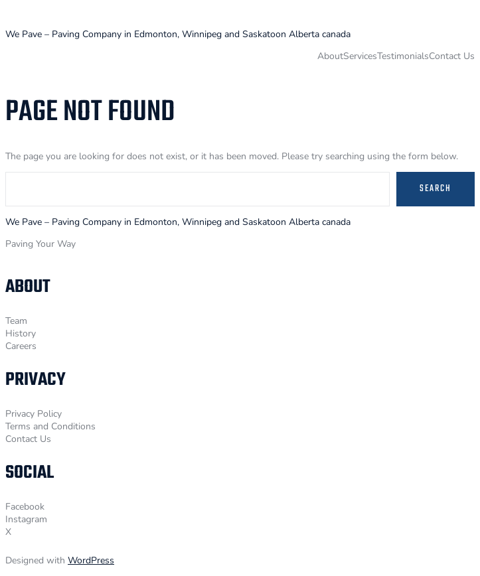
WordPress (91, 560)
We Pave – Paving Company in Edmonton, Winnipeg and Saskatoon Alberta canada (178, 34)
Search (435, 188)
